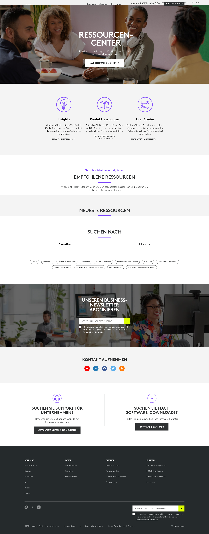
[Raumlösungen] (115, 267)
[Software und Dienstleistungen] (141, 267)
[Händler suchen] (112, 465)
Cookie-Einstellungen (116, 526)
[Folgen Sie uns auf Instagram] (39, 507)
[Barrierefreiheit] (71, 476)
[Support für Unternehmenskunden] (57, 430)
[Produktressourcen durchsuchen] (105, 137)
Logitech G (154, 2)
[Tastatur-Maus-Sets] (67, 262)
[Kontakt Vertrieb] (174, 16)
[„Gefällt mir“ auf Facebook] (26, 507)
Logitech (143, 2)
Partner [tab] (103, 8)
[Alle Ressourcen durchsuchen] (104, 63)
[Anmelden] (127, 321)
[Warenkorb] (197, 9)
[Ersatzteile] (150, 482)
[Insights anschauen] (64, 139)
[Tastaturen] (48, 262)
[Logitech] (23, 8)
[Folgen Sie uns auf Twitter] (32, 507)
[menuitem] (91, 16)
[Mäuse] (34, 262)
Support (185, 2)
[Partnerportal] (111, 482)
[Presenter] (85, 262)
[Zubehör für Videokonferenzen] (90, 267)
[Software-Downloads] (151, 427)
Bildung (177, 2)
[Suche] (174, 9)
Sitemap (131, 526)
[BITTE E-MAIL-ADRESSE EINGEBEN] (101, 321)
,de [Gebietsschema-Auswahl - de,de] (197, 2)
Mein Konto (189, 9)
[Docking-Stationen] (62, 267)
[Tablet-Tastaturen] (103, 262)
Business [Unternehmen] (29, 16)
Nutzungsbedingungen (72, 526)
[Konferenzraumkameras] (127, 262)
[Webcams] (148, 262)
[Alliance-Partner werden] (116, 476)
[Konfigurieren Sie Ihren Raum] (145, 16)
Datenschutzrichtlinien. (94, 332)
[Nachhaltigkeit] (71, 465)
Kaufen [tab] (43, 8)
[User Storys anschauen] (145, 139)
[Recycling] (69, 471)
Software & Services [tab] (64, 8)
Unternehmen (166, 2)
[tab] (64, 243)
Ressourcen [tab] (87, 8)
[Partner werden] (112, 471)
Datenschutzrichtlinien (147, 519)
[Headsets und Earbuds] (167, 262)
